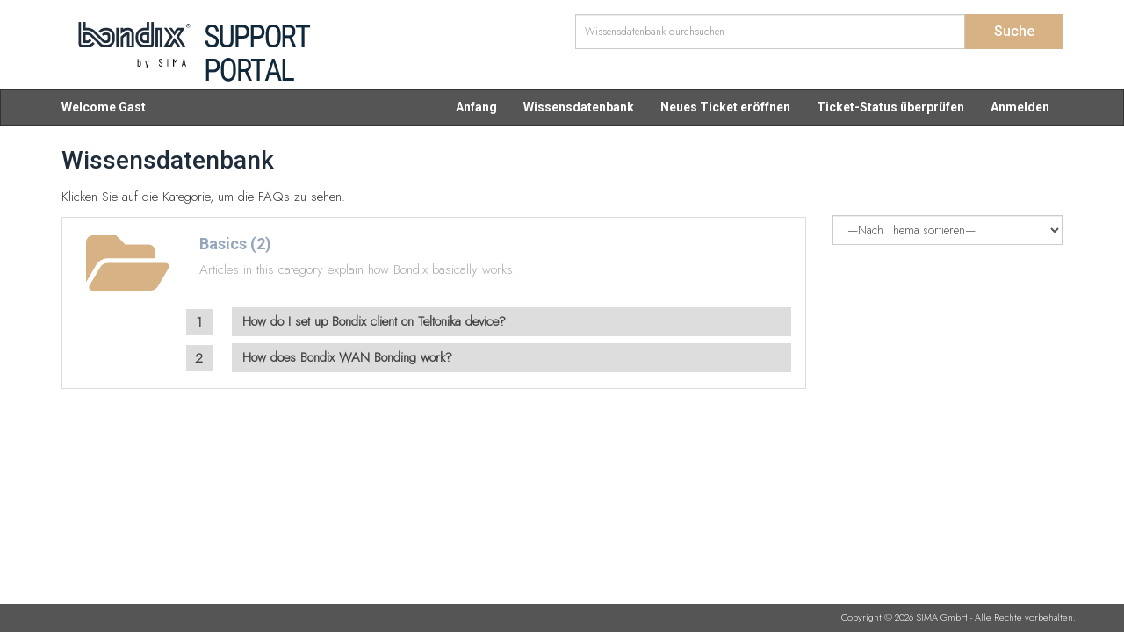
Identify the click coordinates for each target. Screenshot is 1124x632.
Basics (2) (235, 243)
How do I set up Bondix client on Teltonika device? (374, 321)
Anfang (476, 107)
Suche (1014, 31)
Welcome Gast (103, 107)
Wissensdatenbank (578, 107)
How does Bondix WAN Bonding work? (347, 357)
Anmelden (1020, 107)
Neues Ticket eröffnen (725, 107)
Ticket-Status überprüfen (890, 107)
